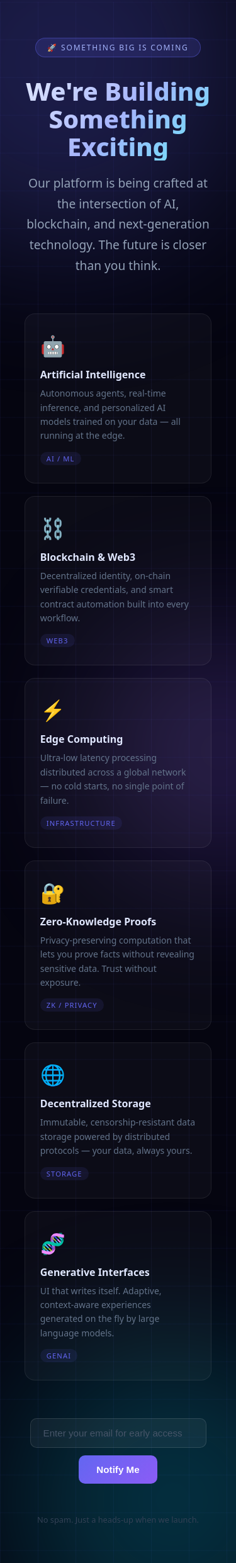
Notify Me (117, 1469)
